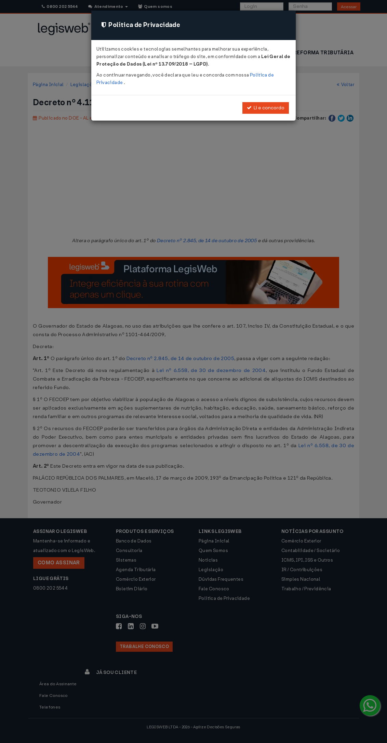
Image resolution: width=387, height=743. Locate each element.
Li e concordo (265, 108)
